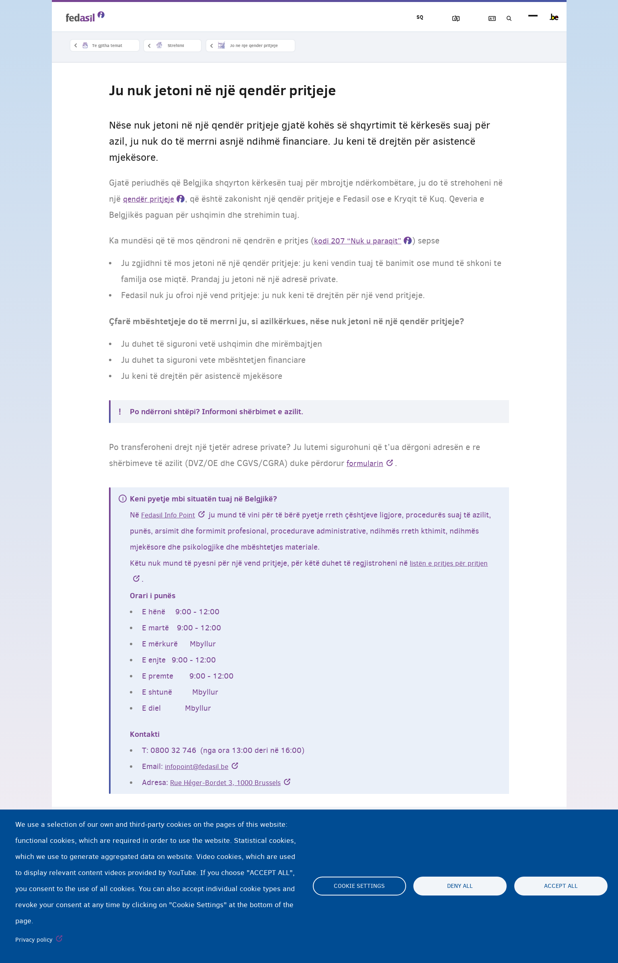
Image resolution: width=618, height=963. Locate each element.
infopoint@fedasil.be (200, 767)
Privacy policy (34, 940)
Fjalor (482, 19)
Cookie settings (359, 886)
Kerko (505, 19)
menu (533, 17)
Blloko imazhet (437, 19)
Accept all (561, 886)
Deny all (460, 886)
